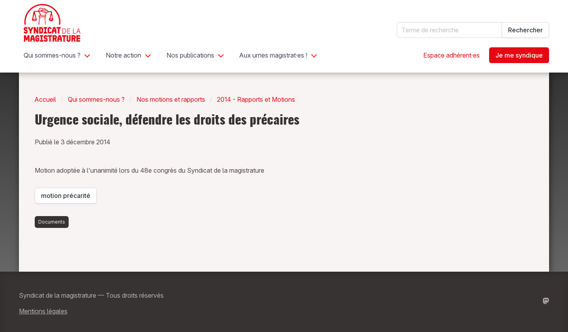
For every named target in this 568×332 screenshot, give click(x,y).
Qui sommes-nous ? (52, 55)
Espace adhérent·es (451, 55)
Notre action (123, 55)
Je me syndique (519, 55)
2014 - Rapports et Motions (256, 99)
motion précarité (69, 197)
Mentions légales (43, 311)
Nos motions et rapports (170, 99)
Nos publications (190, 55)
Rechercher (525, 30)
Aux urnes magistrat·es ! (273, 55)
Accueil (45, 99)
